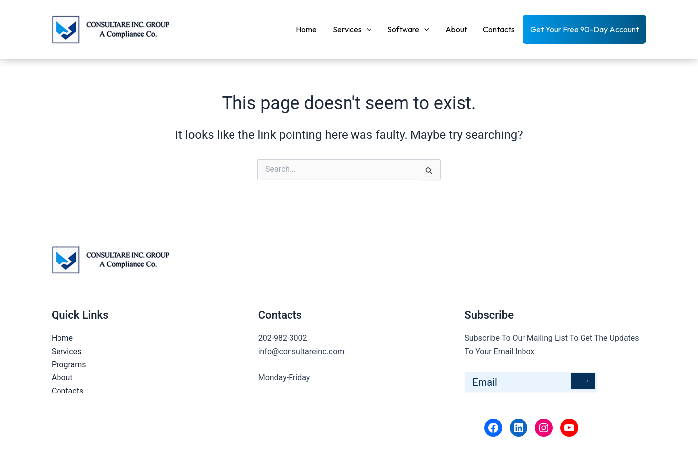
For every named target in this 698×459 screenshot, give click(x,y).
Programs (69, 364)
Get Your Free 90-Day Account (584, 29)
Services (352, 29)
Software (408, 29)
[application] (367, 29)
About (456, 29)
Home (306, 29)
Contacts (499, 29)
